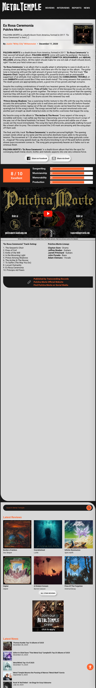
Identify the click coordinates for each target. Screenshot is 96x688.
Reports (76, 8)
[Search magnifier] (89, 507)
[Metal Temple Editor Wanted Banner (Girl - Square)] (48, 631)
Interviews (63, 8)
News (87, 8)
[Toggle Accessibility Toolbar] (90, 667)
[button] (48, 213)
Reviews (49, 8)
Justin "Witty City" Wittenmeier (21, 44)
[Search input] (45, 507)
